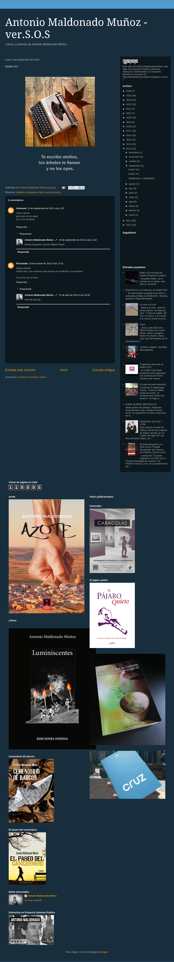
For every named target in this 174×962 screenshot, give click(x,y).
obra (130, 66)
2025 (129, 95)
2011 (129, 225)
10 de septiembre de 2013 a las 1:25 (45, 208)
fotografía (20, 192)
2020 (129, 117)
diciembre (134, 152)
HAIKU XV (133, 174)
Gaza (142, 324)
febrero (133, 210)
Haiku (41, 192)
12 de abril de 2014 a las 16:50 (74, 295)
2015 (129, 139)
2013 (129, 148)
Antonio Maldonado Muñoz (39, 240)
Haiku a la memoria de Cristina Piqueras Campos (153, 274)
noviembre (134, 157)
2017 (129, 131)
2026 (129, 91)
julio (131, 188)
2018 (129, 126)
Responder (21, 227)
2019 (129, 122)
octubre (133, 161)
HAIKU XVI (133, 169)
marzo (132, 206)
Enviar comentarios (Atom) (32, 377)
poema (49, 192)
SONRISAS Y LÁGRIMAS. (141, 178)
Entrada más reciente (20, 370)
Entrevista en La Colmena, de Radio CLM (146, 290)
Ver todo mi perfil (32, 900)
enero (132, 215)
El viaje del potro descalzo (153, 384)
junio (131, 192)
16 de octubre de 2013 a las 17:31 (46, 263)
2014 (129, 144)
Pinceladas (22, 263)
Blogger (104, 952)
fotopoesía (32, 192)
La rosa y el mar (148, 304)
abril (131, 201)
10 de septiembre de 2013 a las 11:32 (78, 240)
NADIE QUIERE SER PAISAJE (141, 404)
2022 (129, 109)
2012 (129, 220)
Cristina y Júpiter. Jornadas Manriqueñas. (153, 348)
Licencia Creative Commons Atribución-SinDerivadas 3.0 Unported (142, 70)
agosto (132, 184)
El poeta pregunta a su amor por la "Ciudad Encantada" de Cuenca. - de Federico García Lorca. (153, 448)
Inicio (64, 370)
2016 (129, 135)
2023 (129, 104)
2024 (129, 100)
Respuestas (26, 233)
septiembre (135, 165)
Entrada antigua (104, 370)
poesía (57, 192)
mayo (132, 197)
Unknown (21, 208)
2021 (129, 113)
